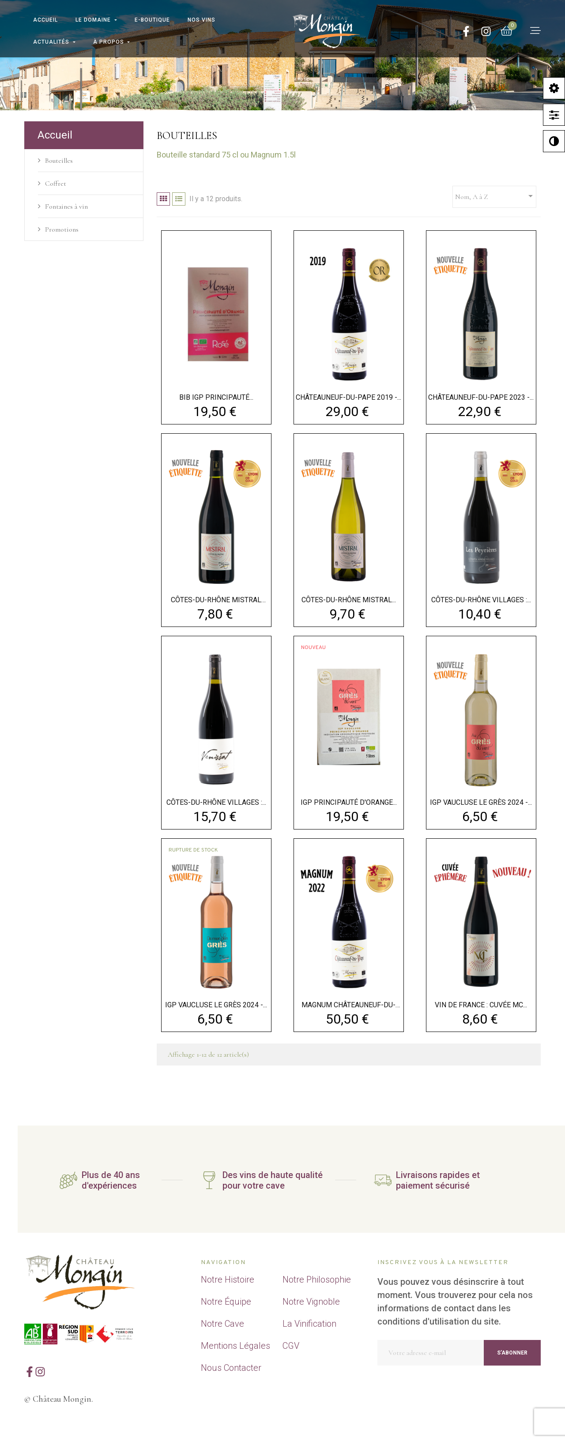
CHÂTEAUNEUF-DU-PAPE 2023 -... (481, 397)
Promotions (62, 229)
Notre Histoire (227, 1279)
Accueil (55, 135)
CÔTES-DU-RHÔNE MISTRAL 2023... (216, 600)
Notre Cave (222, 1323)
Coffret (55, 183)
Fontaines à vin (66, 206)
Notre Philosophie (316, 1279)
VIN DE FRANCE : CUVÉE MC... (481, 1005)
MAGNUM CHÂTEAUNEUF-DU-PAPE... (348, 1005)
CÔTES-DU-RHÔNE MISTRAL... (348, 600)
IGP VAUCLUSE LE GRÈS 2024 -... (481, 802)
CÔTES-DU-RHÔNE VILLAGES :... (481, 600)
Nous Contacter (231, 1367)
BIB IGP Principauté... (216, 397)
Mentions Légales (235, 1345)
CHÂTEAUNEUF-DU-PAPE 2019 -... (348, 397)
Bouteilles (59, 160)
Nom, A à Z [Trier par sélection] (495, 196)
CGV (290, 1345)
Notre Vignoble (311, 1301)
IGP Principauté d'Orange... (349, 802)
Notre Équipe (226, 1301)
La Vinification (309, 1323)
